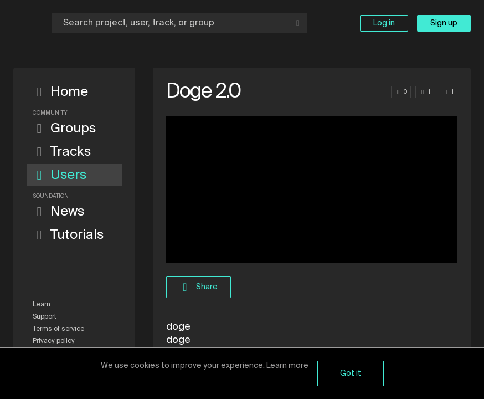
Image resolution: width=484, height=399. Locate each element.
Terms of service (58, 329)
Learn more (287, 366)
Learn (41, 304)
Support (44, 317)
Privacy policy (54, 341)
